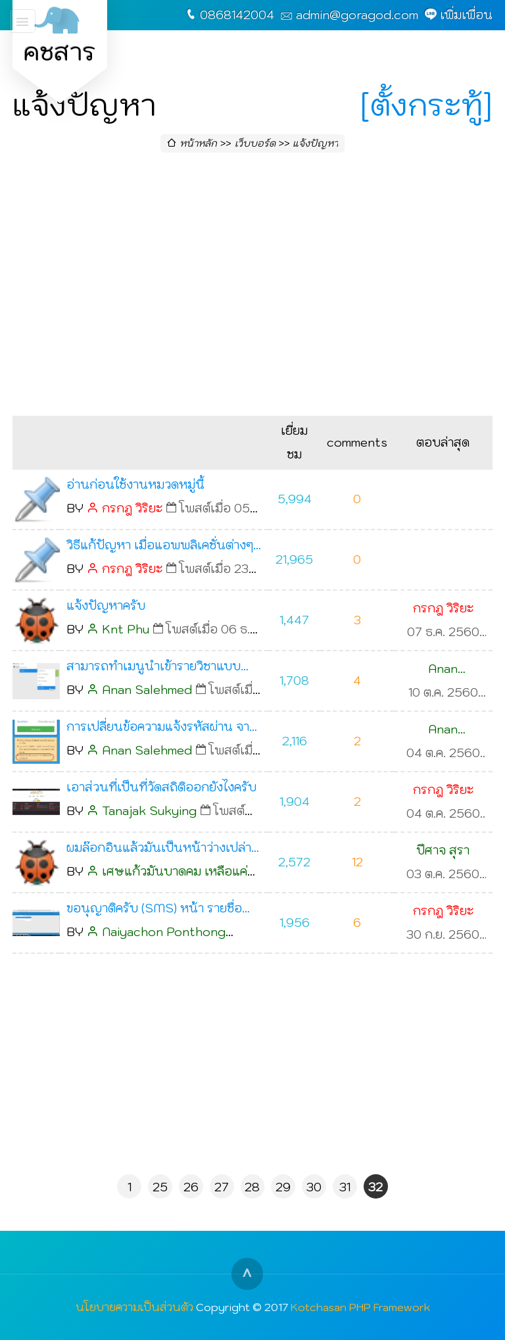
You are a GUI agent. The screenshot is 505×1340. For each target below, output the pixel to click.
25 (160, 1187)
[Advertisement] (252, 288)
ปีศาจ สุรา (442, 850)
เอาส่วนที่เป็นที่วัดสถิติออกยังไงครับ (161, 787)
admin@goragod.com (357, 14)
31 (344, 1187)
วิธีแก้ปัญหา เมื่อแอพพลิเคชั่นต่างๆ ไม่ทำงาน (159, 547)
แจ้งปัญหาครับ (105, 605)
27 (221, 1187)
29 (283, 1187)
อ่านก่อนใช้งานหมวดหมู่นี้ (135, 484)
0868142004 (237, 14)
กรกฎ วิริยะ (132, 508)
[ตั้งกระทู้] (426, 105)
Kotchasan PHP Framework (360, 1307)
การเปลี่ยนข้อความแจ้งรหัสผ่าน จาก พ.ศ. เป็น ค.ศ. (161, 729)
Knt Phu (125, 629)
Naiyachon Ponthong (164, 931)
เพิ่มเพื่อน (466, 14)
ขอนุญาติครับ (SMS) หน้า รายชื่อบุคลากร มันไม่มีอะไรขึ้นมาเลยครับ (156, 910)
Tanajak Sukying (149, 810)
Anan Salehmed (147, 689)
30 (314, 1187)
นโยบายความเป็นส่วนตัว (134, 1307)
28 (252, 1187)
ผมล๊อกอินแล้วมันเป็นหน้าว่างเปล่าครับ (158, 850)
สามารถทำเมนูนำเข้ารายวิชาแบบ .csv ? (153, 668)
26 (191, 1187)
